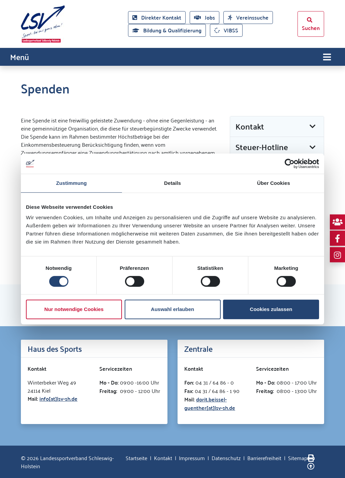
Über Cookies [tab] (273, 183)
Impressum (192, 457)
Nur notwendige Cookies (74, 309)
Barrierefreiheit (264, 457)
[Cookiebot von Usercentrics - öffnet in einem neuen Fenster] (289, 164)
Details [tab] (172, 183)
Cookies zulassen (271, 309)
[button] (277, 126)
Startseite (136, 457)
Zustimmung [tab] (71, 183)
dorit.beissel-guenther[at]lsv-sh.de (209, 403)
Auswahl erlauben (172, 309)
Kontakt (163, 457)
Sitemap (297, 457)
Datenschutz (226, 457)
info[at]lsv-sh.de (58, 398)
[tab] (277, 126)
